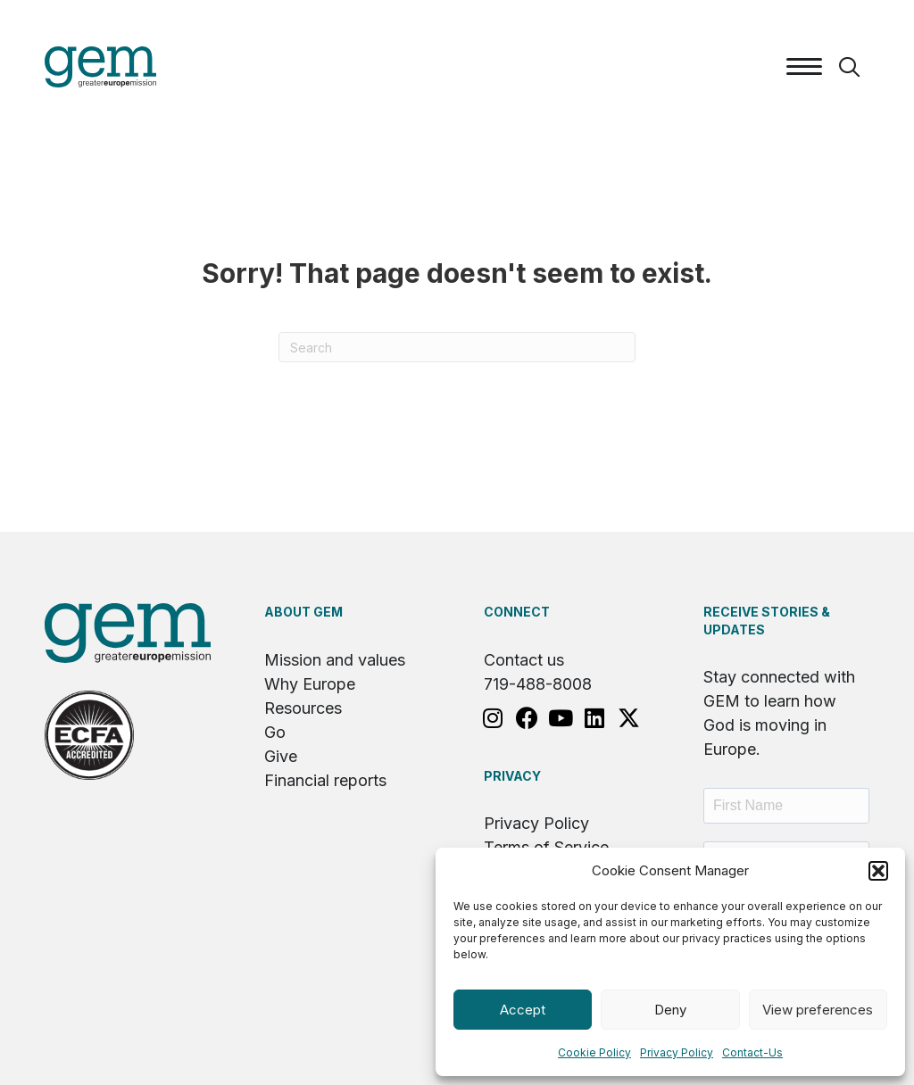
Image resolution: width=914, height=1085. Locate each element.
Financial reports (325, 780)
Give (280, 756)
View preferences (817, 1009)
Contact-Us (752, 1052)
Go (275, 732)
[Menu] (804, 67)
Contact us (524, 659)
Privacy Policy (676, 1052)
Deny (670, 1009)
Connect (517, 611)
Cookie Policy (594, 1052)
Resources (303, 708)
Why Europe (309, 684)
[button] (878, 871)
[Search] (457, 347)
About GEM (303, 611)
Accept (522, 1009)
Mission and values (334, 659)
